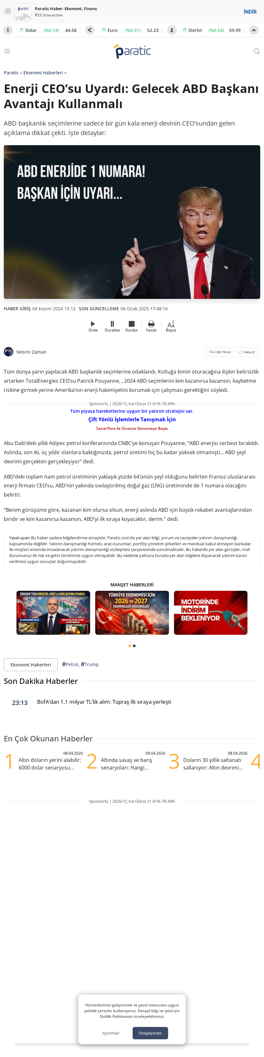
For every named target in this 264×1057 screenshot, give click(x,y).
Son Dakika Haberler (41, 681)
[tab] (130, 646)
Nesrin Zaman (31, 352)
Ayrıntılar (110, 1033)
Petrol (70, 664)
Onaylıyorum (150, 1033)
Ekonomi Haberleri (43, 73)
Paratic (11, 73)
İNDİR (250, 12)
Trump (90, 664)
